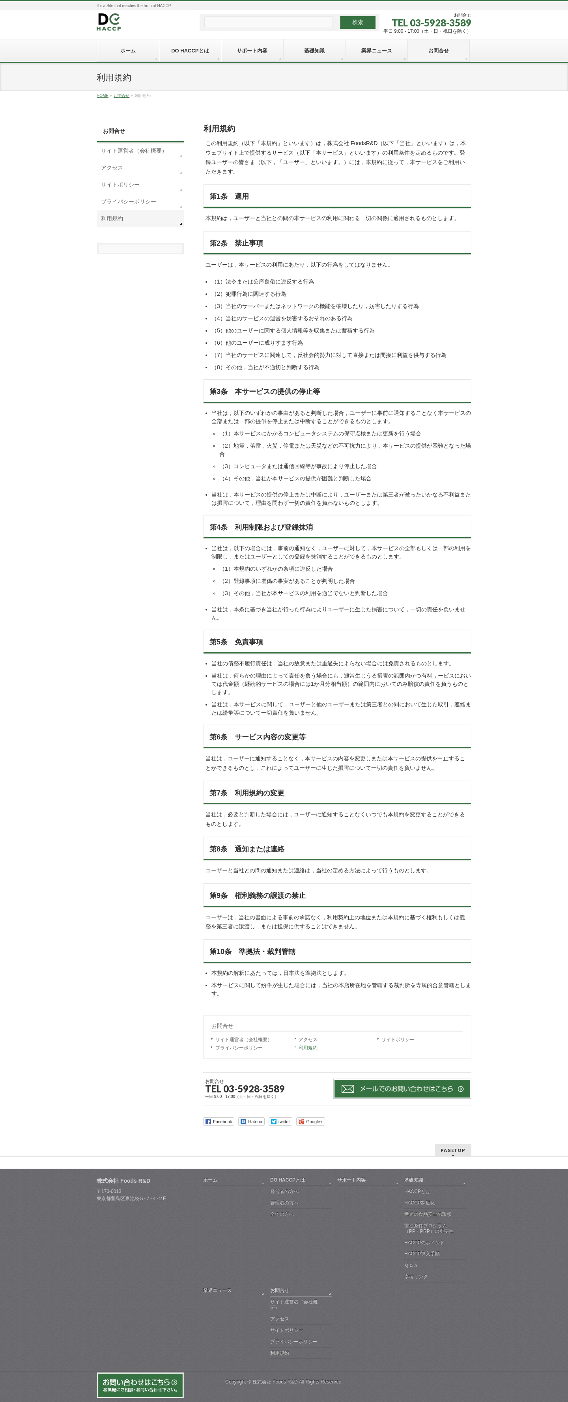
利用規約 (308, 1048)
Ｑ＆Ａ (411, 1265)
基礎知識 (413, 1180)
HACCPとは (417, 1191)
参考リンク (416, 1276)
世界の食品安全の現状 (428, 1214)
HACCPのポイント (424, 1242)
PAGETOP (453, 1150)
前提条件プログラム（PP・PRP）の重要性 (429, 1228)
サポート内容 (351, 1180)
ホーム (210, 1180)
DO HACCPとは (287, 1180)
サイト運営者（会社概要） (243, 1039)
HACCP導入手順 (422, 1253)
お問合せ (222, 1026)
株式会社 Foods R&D (275, 1382)
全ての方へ (282, 1214)
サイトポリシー (398, 1039)
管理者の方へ (284, 1203)
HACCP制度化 (419, 1203)
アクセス (308, 1039)
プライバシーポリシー (239, 1048)
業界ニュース (217, 1290)
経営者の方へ (284, 1191)
